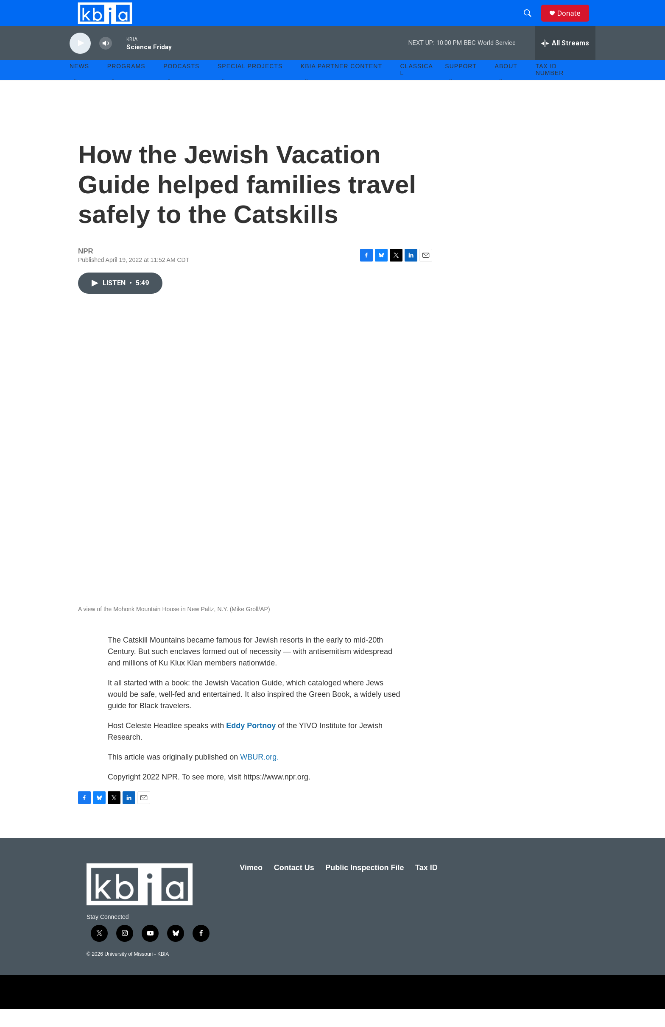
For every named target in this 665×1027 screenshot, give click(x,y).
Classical (416, 88)
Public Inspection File (364, 886)
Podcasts (181, 84)
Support (460, 84)
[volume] (105, 61)
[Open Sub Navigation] (76, 98)
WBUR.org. (259, 775)
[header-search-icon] (531, 22)
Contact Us (294, 886)
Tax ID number (550, 88)
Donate (574, 22)
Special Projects (250, 84)
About (506, 84)
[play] (80, 62)
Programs (126, 84)
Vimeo (251, 886)
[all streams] (565, 61)
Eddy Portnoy (251, 744)
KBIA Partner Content (341, 84)
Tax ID (426, 886)
